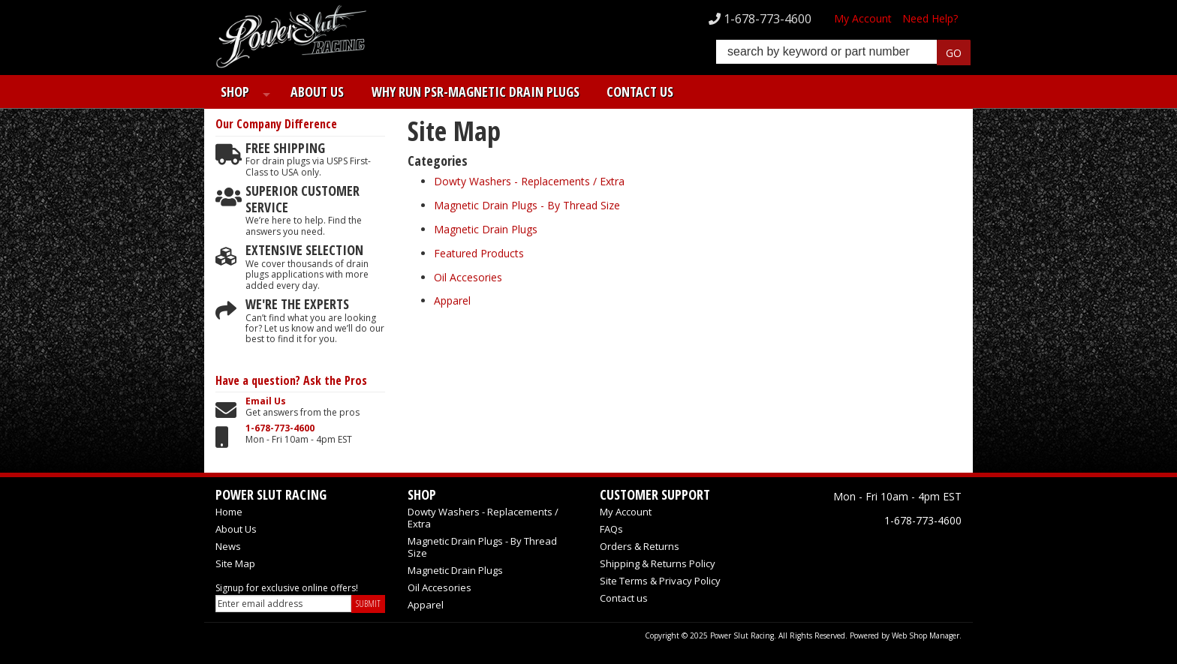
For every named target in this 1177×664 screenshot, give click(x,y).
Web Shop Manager (925, 635)
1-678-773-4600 (280, 428)
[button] (843, 53)
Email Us (265, 401)
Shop (229, 92)
